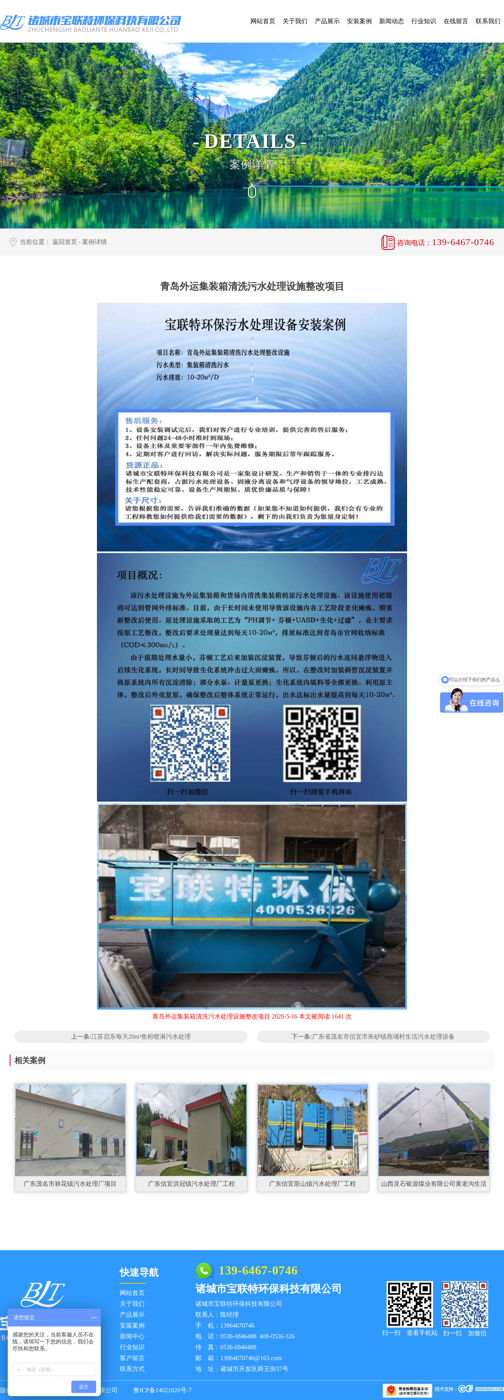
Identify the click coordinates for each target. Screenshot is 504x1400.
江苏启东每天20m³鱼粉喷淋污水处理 (141, 1036)
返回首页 (64, 242)
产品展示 (327, 21)
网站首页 (262, 21)
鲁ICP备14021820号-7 (162, 1390)
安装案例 (359, 21)
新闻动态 (391, 21)
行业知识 (423, 21)
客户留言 (132, 1358)
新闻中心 (132, 1336)
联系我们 (488, 21)
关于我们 (295, 21)
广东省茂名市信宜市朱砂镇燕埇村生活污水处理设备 (383, 1036)
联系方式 (132, 1369)
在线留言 (456, 21)
